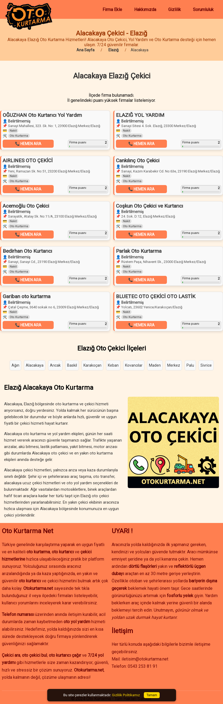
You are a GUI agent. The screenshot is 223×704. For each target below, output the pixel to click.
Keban (113, 365)
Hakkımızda (145, 9)
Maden (155, 365)
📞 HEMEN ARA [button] (28, 144)
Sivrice (206, 365)
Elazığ (113, 50)
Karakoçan (92, 365)
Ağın (15, 365)
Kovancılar (133, 365)
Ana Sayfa (85, 50)
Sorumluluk (203, 9)
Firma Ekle (112, 9)
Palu (190, 365)
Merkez (173, 365)
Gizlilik (174, 9)
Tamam (152, 695)
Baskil (72, 365)
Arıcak (55, 365)
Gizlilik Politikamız (126, 695)
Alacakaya (34, 365)
